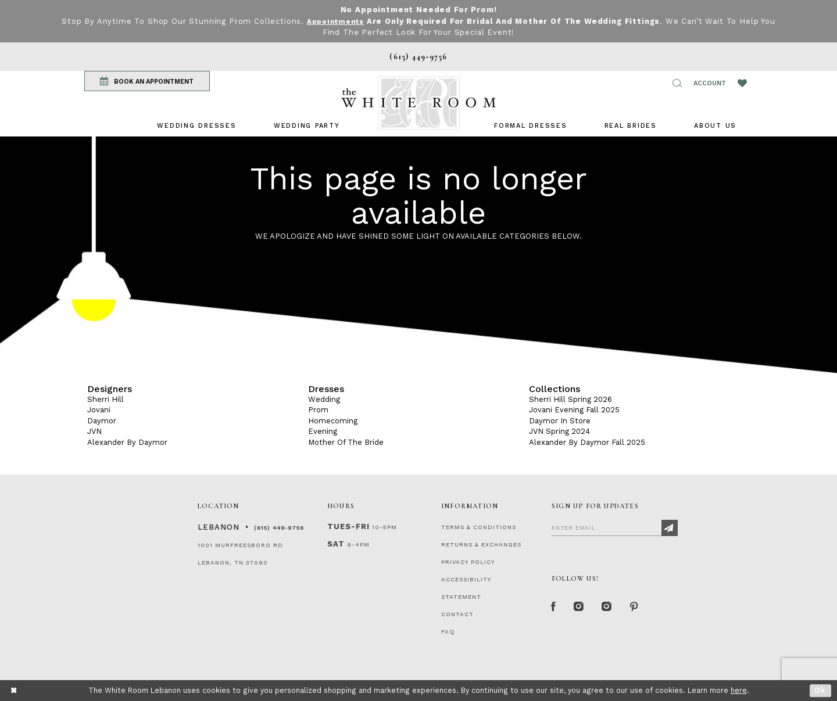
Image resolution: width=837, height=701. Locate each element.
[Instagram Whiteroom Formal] (582, 608)
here (739, 690)
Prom (318, 409)
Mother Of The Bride (346, 442)
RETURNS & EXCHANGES (481, 544)
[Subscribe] (669, 528)
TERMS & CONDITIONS (478, 527)
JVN (94, 431)
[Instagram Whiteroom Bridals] (613, 608)
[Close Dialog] (14, 690)
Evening (322, 431)
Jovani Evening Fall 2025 (574, 409)
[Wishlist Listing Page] (742, 83)
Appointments (335, 21)
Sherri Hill (105, 399)
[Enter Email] (615, 527)
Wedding (324, 399)
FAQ (448, 631)
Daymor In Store (560, 420)
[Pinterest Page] (642, 608)
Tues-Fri (348, 526)
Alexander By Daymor (127, 442)
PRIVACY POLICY (468, 562)
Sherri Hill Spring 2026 (570, 399)
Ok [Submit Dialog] (820, 690)
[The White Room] (418, 103)
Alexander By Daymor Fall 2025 (587, 442)
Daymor (101, 420)
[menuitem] (196, 125)
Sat (336, 544)
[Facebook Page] (554, 608)
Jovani (98, 409)
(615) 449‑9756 (279, 527)
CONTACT (457, 614)
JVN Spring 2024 (559, 431)
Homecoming (332, 420)
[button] (677, 83)
